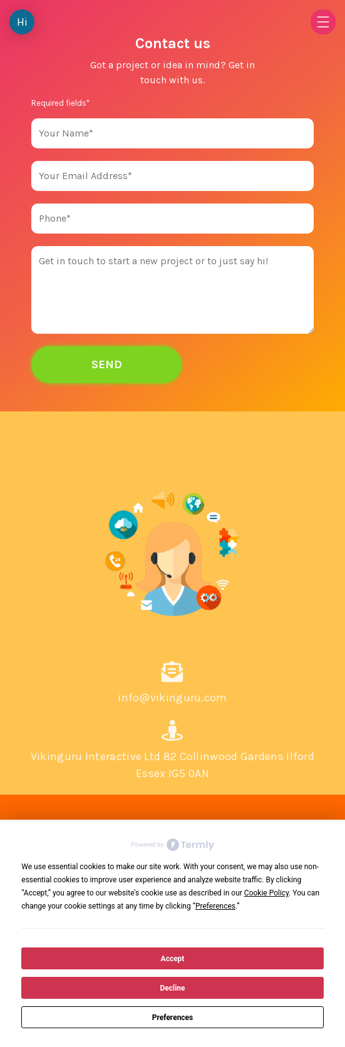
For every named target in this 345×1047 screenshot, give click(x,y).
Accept (173, 958)
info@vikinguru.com (172, 697)
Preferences (172, 1017)
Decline (172, 988)
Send (106, 364)
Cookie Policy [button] (266, 893)
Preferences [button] (215, 906)
